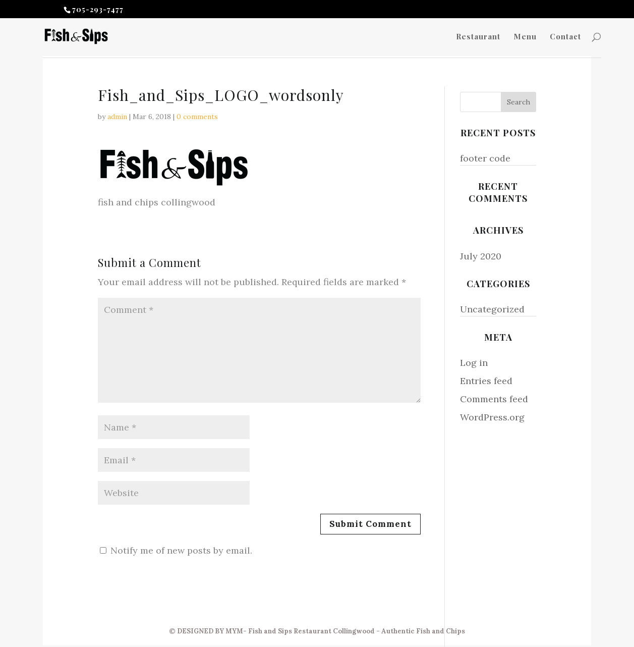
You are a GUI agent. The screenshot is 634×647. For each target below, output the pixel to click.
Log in (474, 362)
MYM (234, 631)
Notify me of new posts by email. (181, 550)
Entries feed (486, 381)
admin (117, 116)
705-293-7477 (98, 9)
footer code (485, 158)
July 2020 (480, 256)
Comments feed (494, 399)
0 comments (197, 116)
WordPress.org (492, 417)
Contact (565, 37)
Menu (525, 37)
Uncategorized (492, 309)
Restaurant (478, 37)
